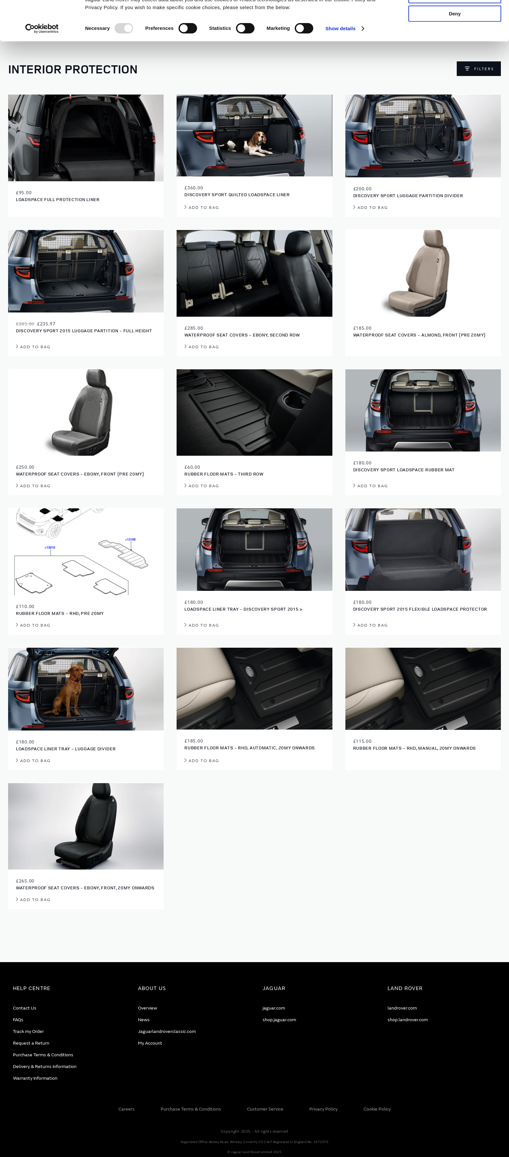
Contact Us (24, 1008)
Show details (341, 68)
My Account (150, 1043)
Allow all (455, 16)
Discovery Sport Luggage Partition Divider (408, 195)
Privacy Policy (323, 1109)
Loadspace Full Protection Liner (58, 199)
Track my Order (28, 1031)
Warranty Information (35, 1078)
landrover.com (402, 1008)
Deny (455, 53)
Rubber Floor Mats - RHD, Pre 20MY (60, 613)
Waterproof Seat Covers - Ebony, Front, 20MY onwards (85, 887)
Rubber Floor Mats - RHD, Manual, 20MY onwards (414, 748)
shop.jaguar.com (279, 1020)
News (144, 1020)
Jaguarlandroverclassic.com (167, 1031)
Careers (126, 1109)
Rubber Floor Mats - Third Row (223, 474)
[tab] (67, 988)
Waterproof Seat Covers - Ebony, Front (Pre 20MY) (80, 474)
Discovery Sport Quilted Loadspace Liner (237, 194)
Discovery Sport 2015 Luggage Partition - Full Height (84, 330)
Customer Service (265, 1109)
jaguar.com (274, 1008)
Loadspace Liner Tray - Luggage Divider (66, 748)
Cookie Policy (377, 1109)
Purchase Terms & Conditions (43, 1055)
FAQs (18, 1020)
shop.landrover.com (408, 1020)
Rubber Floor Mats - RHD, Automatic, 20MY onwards (249, 747)
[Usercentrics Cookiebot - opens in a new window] (42, 68)
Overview (147, 1008)
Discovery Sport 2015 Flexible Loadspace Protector (420, 609)
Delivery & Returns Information (45, 1066)
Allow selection (454, 34)
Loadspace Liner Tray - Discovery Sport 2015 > (243, 609)
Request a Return (31, 1043)
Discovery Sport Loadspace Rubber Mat (404, 469)
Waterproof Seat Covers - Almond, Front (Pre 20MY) (419, 335)
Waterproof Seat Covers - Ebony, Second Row (242, 335)
